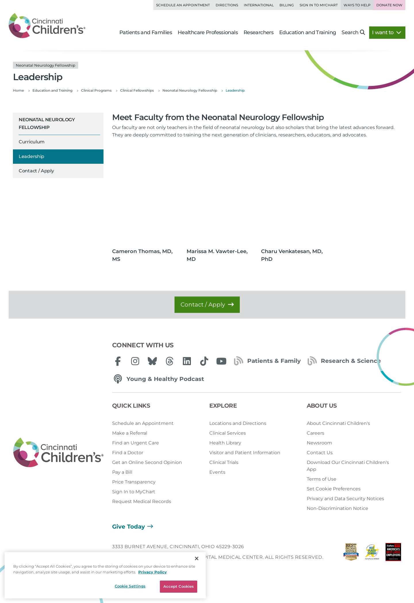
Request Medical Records (141, 501)
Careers (315, 433)
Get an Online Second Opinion (147, 462)
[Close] (196, 558)
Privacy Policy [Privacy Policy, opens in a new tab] (152, 572)
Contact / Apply (36, 171)
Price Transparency (134, 482)
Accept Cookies (178, 586)
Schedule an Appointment (183, 5)
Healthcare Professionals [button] (208, 32)
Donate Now (389, 5)
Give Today (128, 526)
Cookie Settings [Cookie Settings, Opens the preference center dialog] (130, 586)
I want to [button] (386, 32)
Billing (286, 5)
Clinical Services (227, 433)
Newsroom (319, 443)
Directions (227, 5)
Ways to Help (357, 5)
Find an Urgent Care (135, 443)
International (259, 5)
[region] (105, 575)
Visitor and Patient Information (244, 452)
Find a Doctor (127, 452)
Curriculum (32, 142)
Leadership (31, 156)
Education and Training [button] (307, 32)
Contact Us (320, 452)
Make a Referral (129, 433)
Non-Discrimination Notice (337, 508)
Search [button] (353, 32)
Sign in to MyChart (319, 5)
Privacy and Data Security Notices (345, 498)
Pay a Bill (122, 472)
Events (217, 472)
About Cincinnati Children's (338, 423)
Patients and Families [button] (145, 32)
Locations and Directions (237, 423)
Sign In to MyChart (133, 491)
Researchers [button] (258, 32)
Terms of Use (321, 479)
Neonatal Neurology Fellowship (47, 123)
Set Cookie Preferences (334, 489)
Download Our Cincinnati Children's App (348, 466)
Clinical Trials (223, 462)
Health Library (225, 443)
